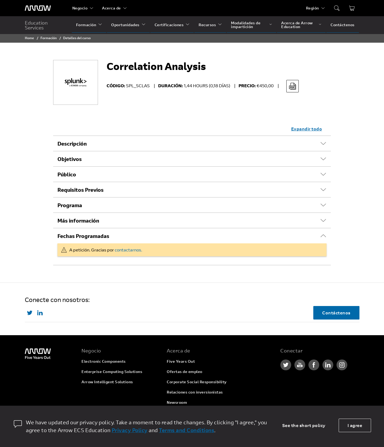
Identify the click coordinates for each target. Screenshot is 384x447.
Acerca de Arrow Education (297, 24)
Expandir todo (306, 129)
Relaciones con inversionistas (195, 392)
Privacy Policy (130, 430)
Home (29, 38)
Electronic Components (103, 361)
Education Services (36, 25)
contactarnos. (128, 250)
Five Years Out (181, 361)
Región (312, 8)
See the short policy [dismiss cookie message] (303, 425)
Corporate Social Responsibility (197, 381)
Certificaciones (169, 24)
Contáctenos (343, 24)
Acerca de (111, 8)
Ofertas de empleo (184, 371)
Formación (86, 24)
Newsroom (177, 402)
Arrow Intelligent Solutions (107, 381)
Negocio (80, 8)
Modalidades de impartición (245, 24)
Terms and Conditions (186, 430)
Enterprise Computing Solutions (111, 371)
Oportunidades (125, 24)
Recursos (207, 24)
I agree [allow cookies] (355, 425)
